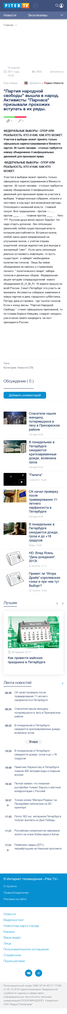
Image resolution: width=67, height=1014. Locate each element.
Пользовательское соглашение (26, 949)
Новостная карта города (21, 926)
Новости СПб (25, 367)
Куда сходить (47, 15)
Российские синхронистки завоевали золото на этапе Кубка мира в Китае (37, 832)
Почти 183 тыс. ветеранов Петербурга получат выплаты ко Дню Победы (37, 818)
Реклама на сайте (15, 898)
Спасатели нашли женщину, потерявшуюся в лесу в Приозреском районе (37, 712)
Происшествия (14, 961)
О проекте (10, 886)
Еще (61, 15)
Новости (10, 15)
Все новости (61, 683)
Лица (7, 943)
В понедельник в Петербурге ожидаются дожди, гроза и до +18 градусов (35, 754)
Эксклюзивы (27, 15)
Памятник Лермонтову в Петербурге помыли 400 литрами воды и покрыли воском (37, 770)
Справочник (12, 955)
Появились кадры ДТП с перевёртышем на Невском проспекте (38, 846)
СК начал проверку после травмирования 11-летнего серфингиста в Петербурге (31, 696)
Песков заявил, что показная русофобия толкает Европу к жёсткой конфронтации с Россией (37, 787)
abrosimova (56, 71)
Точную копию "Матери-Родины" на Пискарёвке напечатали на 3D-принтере (35, 803)
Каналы (9, 932)
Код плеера (10, 83)
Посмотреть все (19, 385)
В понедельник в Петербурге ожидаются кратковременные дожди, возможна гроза (37, 729)
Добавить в (43, 83)
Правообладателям (16, 892)
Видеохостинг (14, 920)
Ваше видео (12, 937)
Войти (61, 5)
